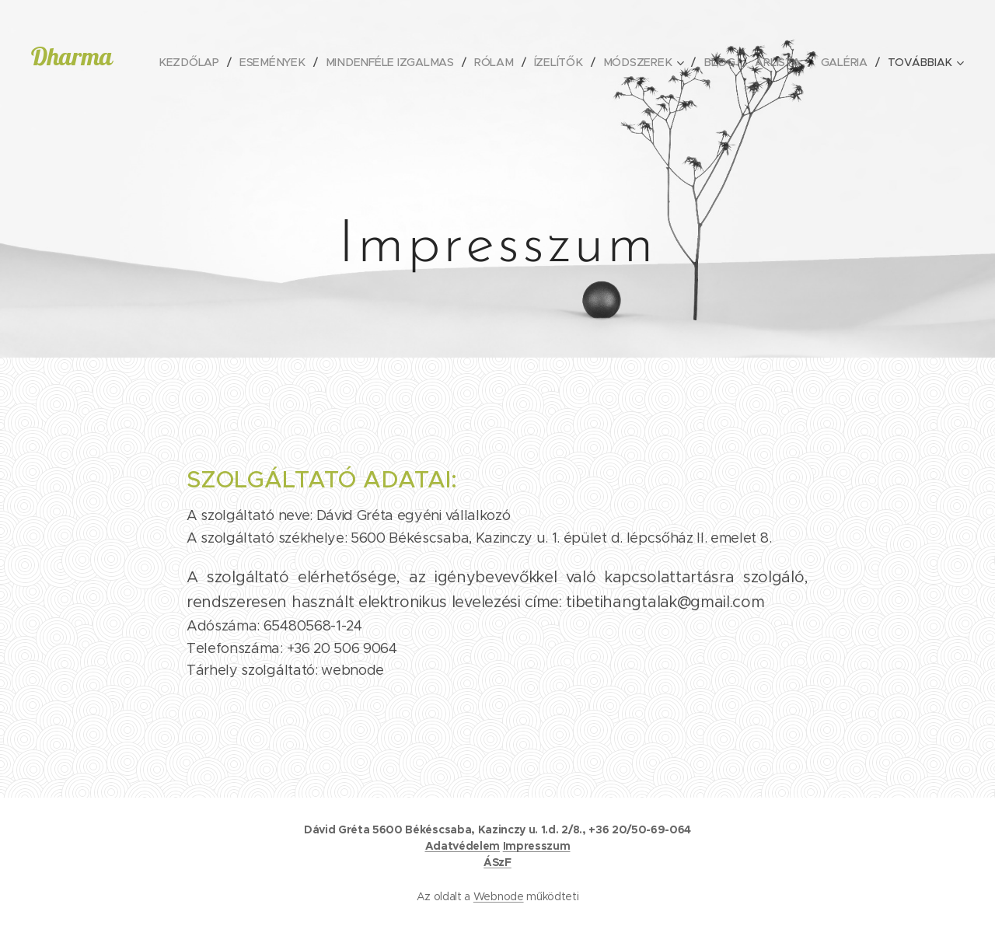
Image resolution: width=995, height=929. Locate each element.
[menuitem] (202, 62)
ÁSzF (497, 862)
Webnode (498, 896)
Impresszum (537, 846)
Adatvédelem (462, 846)
